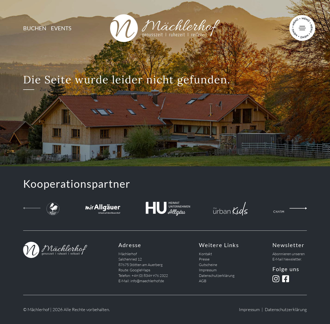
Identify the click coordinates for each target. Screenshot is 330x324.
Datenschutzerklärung (216, 275)
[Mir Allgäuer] (103, 207)
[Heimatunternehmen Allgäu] (168, 207)
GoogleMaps (140, 270)
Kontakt (205, 253)
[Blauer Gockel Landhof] (53, 207)
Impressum (208, 270)
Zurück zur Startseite (60, 89)
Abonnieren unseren (288, 253)
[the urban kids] (230, 207)
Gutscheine (208, 264)
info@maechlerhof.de (147, 281)
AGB (202, 281)
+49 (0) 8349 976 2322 (150, 275)
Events (61, 28)
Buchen (34, 28)
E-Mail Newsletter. (287, 259)
